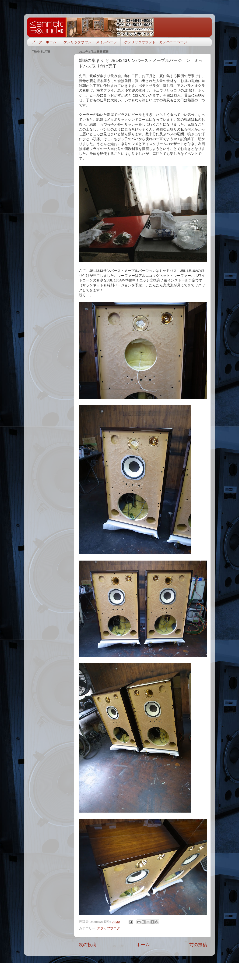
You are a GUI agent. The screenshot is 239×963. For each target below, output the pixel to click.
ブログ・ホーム (44, 42)
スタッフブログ (108, 928)
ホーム (143, 944)
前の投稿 (198, 944)
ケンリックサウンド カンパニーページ (155, 42)
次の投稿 (87, 944)
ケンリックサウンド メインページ (90, 42)
